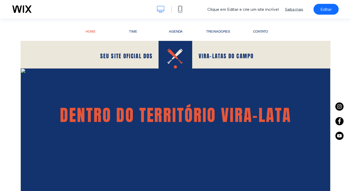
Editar (326, 9)
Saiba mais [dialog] (294, 9)
